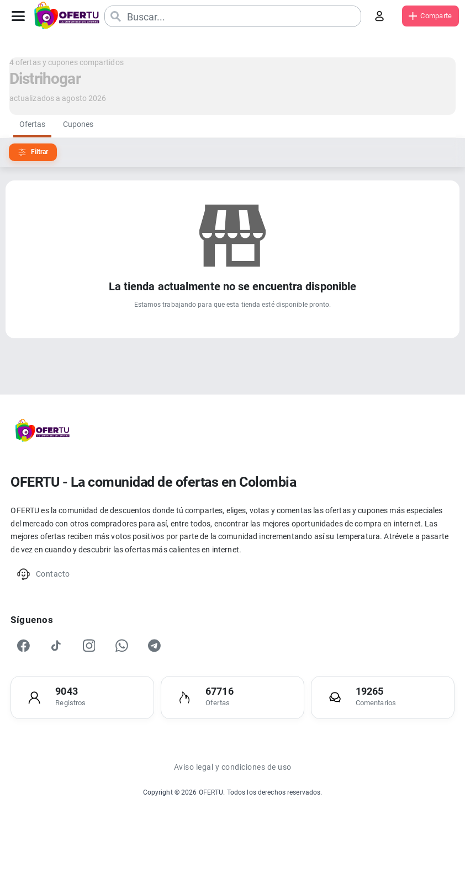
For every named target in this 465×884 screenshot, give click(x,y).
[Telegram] (168, 670)
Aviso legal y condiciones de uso (232, 802)
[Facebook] (26, 670)
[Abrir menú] (21, 16)
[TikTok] (62, 670)
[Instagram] (97, 670)
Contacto (49, 592)
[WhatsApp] (132, 670)
